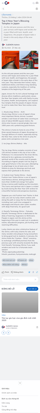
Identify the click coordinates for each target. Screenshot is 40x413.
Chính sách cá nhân (9, 393)
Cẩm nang (7, 15)
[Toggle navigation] (3, 3)
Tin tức (4, 406)
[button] (34, 3)
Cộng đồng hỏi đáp (9, 410)
